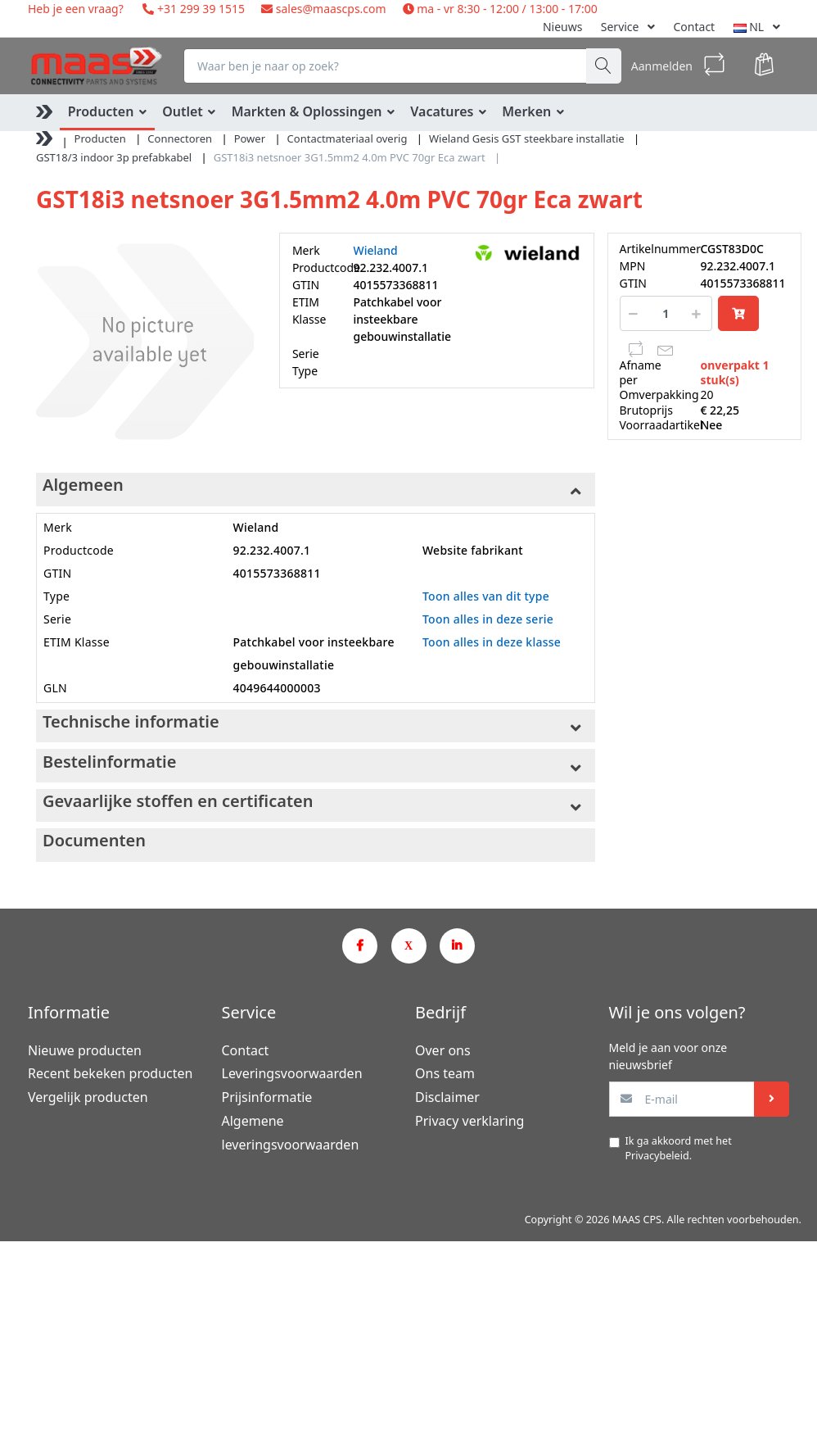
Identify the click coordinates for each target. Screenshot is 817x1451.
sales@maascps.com (331, 8)
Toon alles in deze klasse (491, 642)
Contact (694, 26)
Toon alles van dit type (485, 596)
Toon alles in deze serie (487, 619)
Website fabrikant (472, 550)
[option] (145, 342)
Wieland (375, 250)
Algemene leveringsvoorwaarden (290, 1133)
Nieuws (563, 26)
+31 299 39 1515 (199, 8)
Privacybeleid (657, 1156)
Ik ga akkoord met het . (678, 1148)
